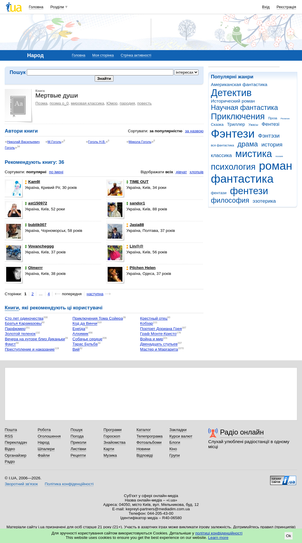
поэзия (279, 156)
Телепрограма (150, 436)
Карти (109, 449)
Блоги (174, 442)
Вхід (266, 7)
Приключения (238, 116)
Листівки (78, 449)
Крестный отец (153, 318)
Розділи (57, 7)
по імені (56, 172)
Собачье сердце (87, 339)
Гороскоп (112, 436)
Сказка (217, 124)
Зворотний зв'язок (21, 484)
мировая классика (87, 103)
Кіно (173, 449)
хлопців (196, 172)
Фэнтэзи (269, 136)
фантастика (242, 178)
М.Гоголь (54, 141)
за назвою (194, 131)
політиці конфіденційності (218, 533)
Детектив (231, 92)
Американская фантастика (239, 84)
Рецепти (78, 455)
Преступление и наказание (30, 349)
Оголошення (49, 436)
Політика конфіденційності (69, 484)
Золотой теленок (20, 334)
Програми (113, 430)
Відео (10, 449)
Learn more (218, 537)
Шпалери (46, 449)
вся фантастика (222, 145)
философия (230, 200)
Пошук (76, 430)
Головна (36, 7)
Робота (44, 430)
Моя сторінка (103, 55)
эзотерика (264, 201)
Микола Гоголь (140, 141)
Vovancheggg (39, 246)
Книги (12, 308)
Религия (285, 118)
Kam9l (32, 181)
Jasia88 (135, 224)
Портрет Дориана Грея (161, 328)
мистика (253, 153)
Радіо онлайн (242, 432)
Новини (143, 449)
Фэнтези (233, 133)
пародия (127, 103)
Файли (44, 455)
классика (221, 155)
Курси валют (180, 436)
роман (275, 165)
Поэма (41, 103)
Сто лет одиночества (24, 318)
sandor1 (135, 203)
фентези (249, 190)
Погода (76, 436)
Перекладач (16, 442)
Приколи (78, 442)
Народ (44, 442)
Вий (76, 349)
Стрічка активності (136, 55)
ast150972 (36, 203)
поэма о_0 (59, 103)
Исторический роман (233, 100)
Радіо (10, 461)
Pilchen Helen (140, 267)
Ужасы (253, 124)
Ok (288, 536)
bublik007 (35, 224)
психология (233, 166)
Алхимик (80, 334)
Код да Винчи (85, 323)
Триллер (236, 124)
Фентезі (270, 124)
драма (247, 144)
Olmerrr (33, 267)
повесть (144, 103)
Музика (110, 455)
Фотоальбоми (149, 442)
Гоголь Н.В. (97, 141)
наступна (95, 294)
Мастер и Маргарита (159, 349)
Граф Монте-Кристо (158, 334)
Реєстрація (286, 7)
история (271, 144)
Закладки (177, 430)
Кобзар (146, 323)
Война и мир (151, 339)
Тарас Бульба (85, 344)
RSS (9, 436)
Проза (272, 118)
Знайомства (115, 442)
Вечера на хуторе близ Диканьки (35, 339)
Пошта (11, 430)
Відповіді (145, 455)
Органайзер (15, 455)
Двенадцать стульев (159, 344)
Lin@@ (134, 246)
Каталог (144, 430)
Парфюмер (15, 328)
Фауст (10, 344)
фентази (218, 193)
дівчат (181, 172)
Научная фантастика (244, 107)
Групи (174, 455)
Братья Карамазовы (23, 323)
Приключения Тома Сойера (98, 318)
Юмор (112, 103)
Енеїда (79, 328)
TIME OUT (137, 181)
